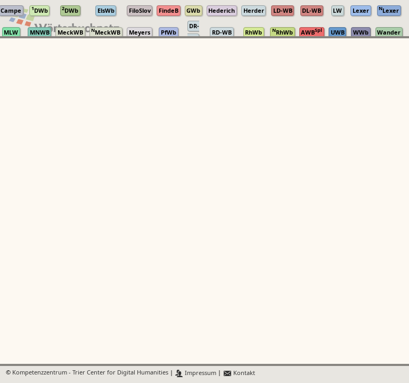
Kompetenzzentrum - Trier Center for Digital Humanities (90, 373)
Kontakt (239, 373)
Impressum (196, 373)
